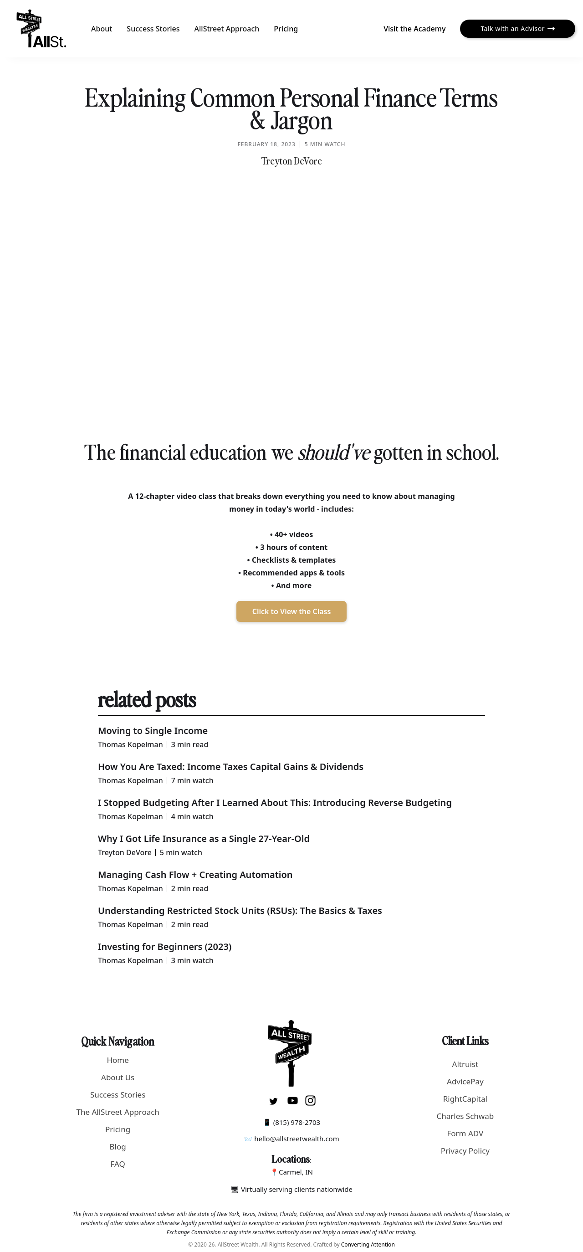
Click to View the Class (291, 611)
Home (117, 1060)
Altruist (465, 1064)
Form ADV (465, 1133)
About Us (117, 1077)
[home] (42, 28)
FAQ (118, 1164)
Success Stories (153, 29)
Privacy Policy (465, 1150)
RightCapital (465, 1098)
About (101, 29)
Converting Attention (368, 1244)
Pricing (286, 29)
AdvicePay (465, 1081)
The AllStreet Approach (117, 1112)
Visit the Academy (414, 29)
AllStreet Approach (227, 29)
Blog (118, 1146)
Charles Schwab (465, 1116)
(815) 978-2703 (297, 1122)
